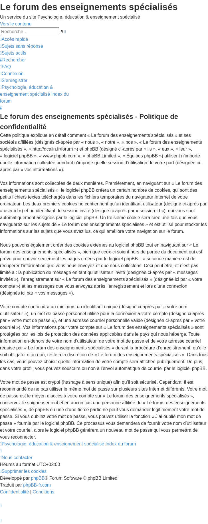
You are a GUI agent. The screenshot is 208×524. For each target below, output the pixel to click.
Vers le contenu (15, 23)
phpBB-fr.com (37, 485)
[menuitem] (21, 46)
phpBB (38, 478)
